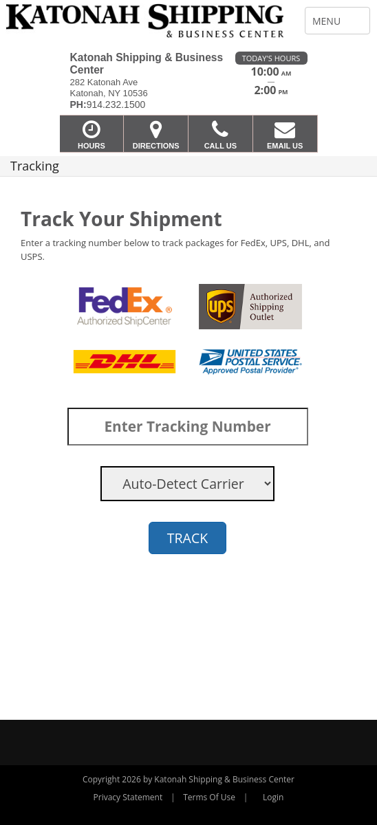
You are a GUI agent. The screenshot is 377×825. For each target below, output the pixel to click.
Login (273, 797)
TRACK (187, 538)
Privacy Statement (128, 797)
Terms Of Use (209, 797)
